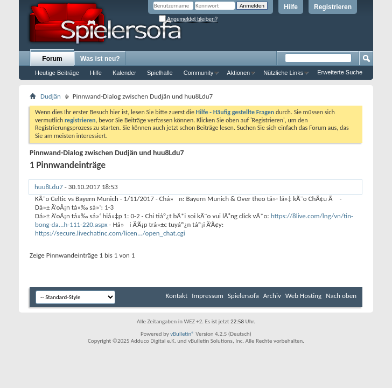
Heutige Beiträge (57, 73)
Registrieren (333, 7)
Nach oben (341, 296)
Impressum (207, 296)
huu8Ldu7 (48, 187)
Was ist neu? (100, 59)
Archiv (272, 296)
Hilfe (291, 7)
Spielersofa (243, 296)
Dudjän (50, 96)
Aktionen (238, 73)
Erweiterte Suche (339, 72)
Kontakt (177, 296)
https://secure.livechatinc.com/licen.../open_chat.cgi (110, 233)
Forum (52, 59)
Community (199, 73)
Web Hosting (303, 296)
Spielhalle (160, 73)
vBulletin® (182, 333)
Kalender (124, 73)
